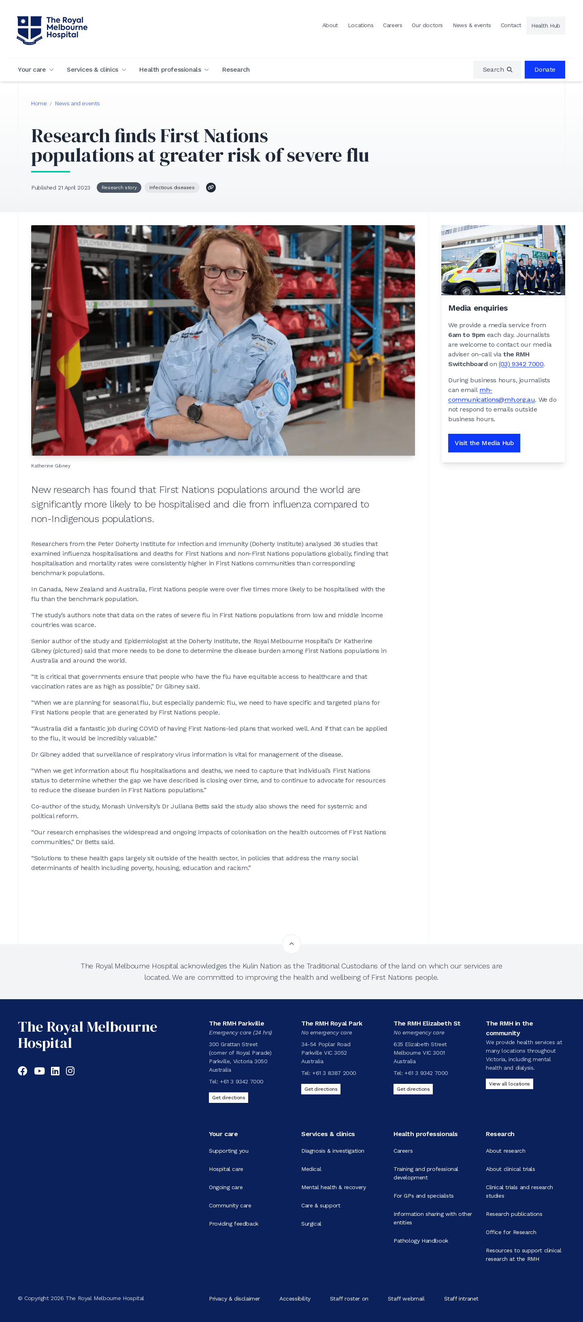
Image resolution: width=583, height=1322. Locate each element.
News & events (472, 25)
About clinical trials (510, 1169)
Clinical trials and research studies (519, 1191)
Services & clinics (92, 69)
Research (236, 69)
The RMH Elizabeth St (427, 1023)
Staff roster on (349, 1298)
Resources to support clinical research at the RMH (523, 1254)
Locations (360, 25)
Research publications (514, 1214)
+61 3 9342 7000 (242, 1081)
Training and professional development (426, 1173)
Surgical (311, 1223)
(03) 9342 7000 (521, 364)
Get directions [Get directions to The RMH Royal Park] (320, 1089)
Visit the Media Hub (484, 443)
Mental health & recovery (333, 1187)
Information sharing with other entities (433, 1218)
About (330, 25)
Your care (32, 69)
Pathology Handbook (421, 1240)
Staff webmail (406, 1298)
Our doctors (427, 25)
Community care (230, 1205)
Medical (311, 1169)
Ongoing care (226, 1187)
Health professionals (170, 69)
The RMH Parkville (236, 1023)
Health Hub (545, 25)
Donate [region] (544, 69)
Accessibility (295, 1298)
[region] (497, 70)
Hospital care (226, 1169)
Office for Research (511, 1232)
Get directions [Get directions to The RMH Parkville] (228, 1097)
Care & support (320, 1205)
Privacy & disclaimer (234, 1298)
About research (505, 1150)
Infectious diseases (171, 187)
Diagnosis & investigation (332, 1150)
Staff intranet (461, 1298)
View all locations (509, 1084)
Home (39, 103)
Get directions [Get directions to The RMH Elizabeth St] (413, 1089)
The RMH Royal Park (331, 1023)
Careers (392, 25)
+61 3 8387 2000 (334, 1073)
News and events (77, 103)
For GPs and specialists (424, 1195)
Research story (119, 187)
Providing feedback (233, 1223)
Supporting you (228, 1150)
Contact (511, 25)
